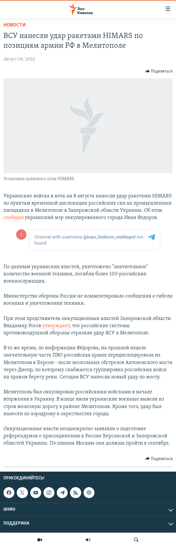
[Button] (159, 71)
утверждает (55, 326)
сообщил (13, 217)
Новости (14, 25)
